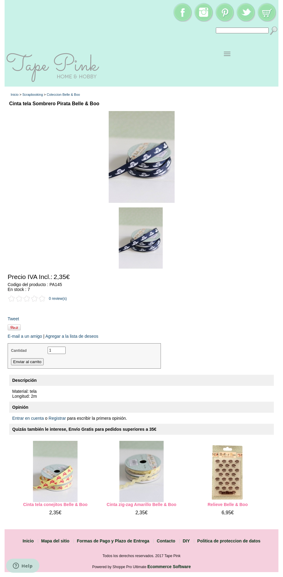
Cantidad (19, 350)
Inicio (15, 94)
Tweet (13, 318)
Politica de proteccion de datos (228, 540)
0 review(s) (58, 298)
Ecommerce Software (169, 566)
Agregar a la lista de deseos (71, 336)
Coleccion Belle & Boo (63, 94)
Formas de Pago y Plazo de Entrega (113, 540)
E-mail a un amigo (25, 336)
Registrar (57, 418)
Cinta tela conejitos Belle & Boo (55, 504)
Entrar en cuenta (28, 418)
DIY (186, 540)
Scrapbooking (32, 94)
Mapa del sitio (55, 540)
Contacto (166, 540)
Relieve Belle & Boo (228, 504)
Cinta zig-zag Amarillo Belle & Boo (141, 504)
